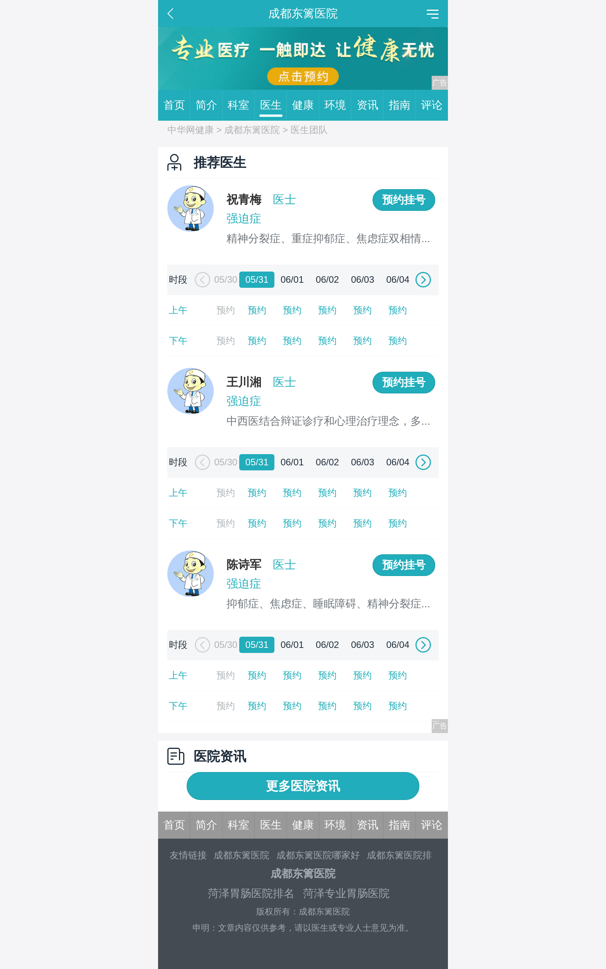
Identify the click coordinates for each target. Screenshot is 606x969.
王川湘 (243, 382)
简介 (209, 105)
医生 (273, 105)
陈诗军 (243, 564)
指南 (402, 105)
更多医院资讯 (303, 786)
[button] (200, 280)
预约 (257, 310)
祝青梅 (243, 199)
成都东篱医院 (252, 130)
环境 (337, 105)
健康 (305, 105)
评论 (432, 105)
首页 (177, 105)
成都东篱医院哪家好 (318, 855)
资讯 (370, 105)
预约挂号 (404, 200)
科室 (241, 105)
